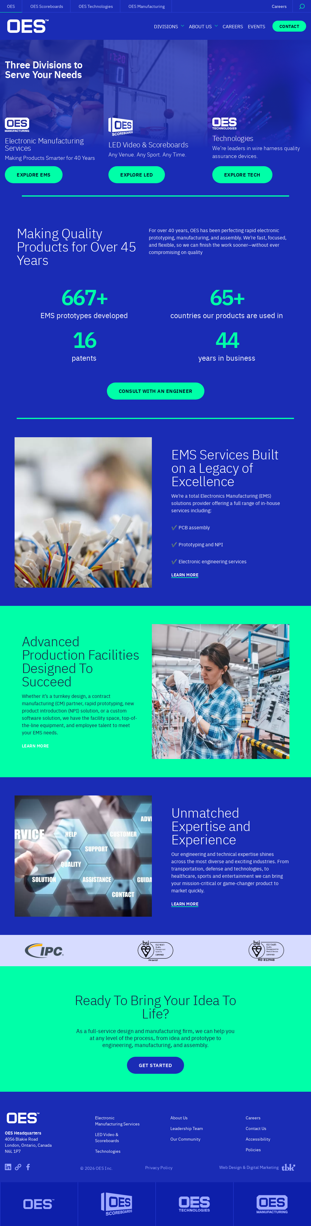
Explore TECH (242, 174)
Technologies (108, 1151)
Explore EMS (34, 174)
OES (11, 6)
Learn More (184, 575)
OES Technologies (96, 6)
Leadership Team (186, 1128)
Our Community (185, 1139)
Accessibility (258, 1139)
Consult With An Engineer (156, 390)
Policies (253, 1149)
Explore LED (136, 174)
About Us (179, 1117)
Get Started (155, 1065)
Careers (279, 6)
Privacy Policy (159, 1167)
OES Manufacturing (146, 6)
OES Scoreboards (46, 6)
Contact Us (256, 1128)
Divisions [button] (166, 26)
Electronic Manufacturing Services (117, 1120)
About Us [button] (200, 26)
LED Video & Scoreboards (107, 1137)
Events (256, 26)
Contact (289, 26)
